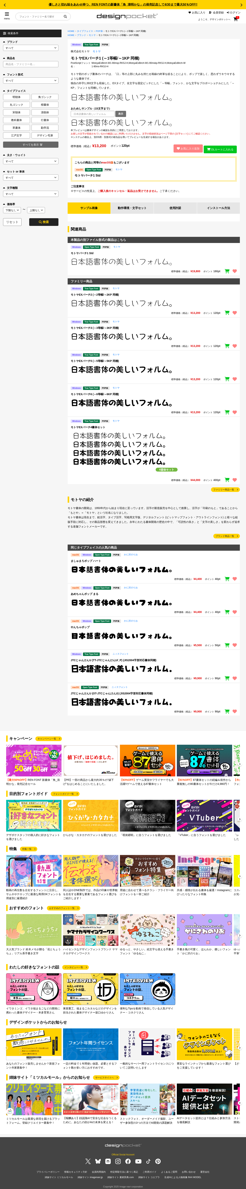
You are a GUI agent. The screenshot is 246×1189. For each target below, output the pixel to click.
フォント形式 (13, 74)
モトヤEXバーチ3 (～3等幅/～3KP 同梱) (95, 326)
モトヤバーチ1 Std (88, 174)
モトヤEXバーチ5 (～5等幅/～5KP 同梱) (95, 359)
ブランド (10, 41)
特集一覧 (27, 847)
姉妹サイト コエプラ (149, 1175)
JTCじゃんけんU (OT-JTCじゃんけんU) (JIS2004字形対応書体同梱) (112, 692)
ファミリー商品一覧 (223, 488)
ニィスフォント (121, 652)
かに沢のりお (131, 553)
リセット (12, 222)
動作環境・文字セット (132, 206)
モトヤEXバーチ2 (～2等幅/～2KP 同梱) (95, 293)
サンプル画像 (89, 206)
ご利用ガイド (149, 1170)
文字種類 (10, 187)
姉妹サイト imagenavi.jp (90, 1175)
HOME (71, 31)
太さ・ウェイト (14, 155)
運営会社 (204, 1170)
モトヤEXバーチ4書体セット (88, 426)
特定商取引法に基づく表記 (124, 1170)
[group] (34, 764)
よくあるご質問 (169, 1170)
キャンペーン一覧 (47, 737)
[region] (154, 123)
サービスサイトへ (104, 1076)
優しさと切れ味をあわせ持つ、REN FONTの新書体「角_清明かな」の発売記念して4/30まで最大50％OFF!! (123, 4)
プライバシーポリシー (48, 1170)
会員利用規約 (99, 1170)
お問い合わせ (189, 1170)
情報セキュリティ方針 (75, 1170)
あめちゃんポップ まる (84, 592)
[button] (4, 5)
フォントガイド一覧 (63, 792)
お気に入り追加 (186, 147)
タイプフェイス (85, 31)
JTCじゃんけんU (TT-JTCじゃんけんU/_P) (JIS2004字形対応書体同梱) (113, 658)
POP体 (99, 31)
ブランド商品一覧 (225, 534)
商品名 (9, 58)
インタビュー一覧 (74, 966)
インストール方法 (218, 206)
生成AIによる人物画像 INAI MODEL (182, 1175)
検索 (44, 222)
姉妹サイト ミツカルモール (59, 1175)
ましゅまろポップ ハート (86, 559)
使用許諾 (175, 206)
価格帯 (9, 204)
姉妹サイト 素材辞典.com (120, 1175)
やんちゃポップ (80, 625)
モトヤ (92, 35)
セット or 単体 (14, 171)
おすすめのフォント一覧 (62, 906)
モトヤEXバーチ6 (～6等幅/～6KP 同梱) (95, 392)
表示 (120, 113)
